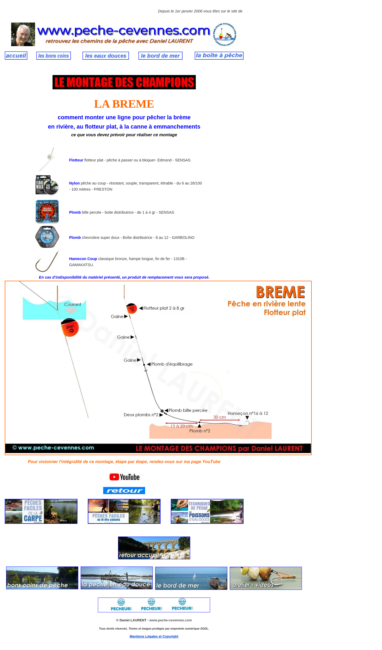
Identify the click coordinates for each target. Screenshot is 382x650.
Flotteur (76, 160)
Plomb (75, 212)
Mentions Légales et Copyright (154, 636)
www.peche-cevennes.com (170, 620)
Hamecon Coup (83, 259)
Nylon (74, 183)
